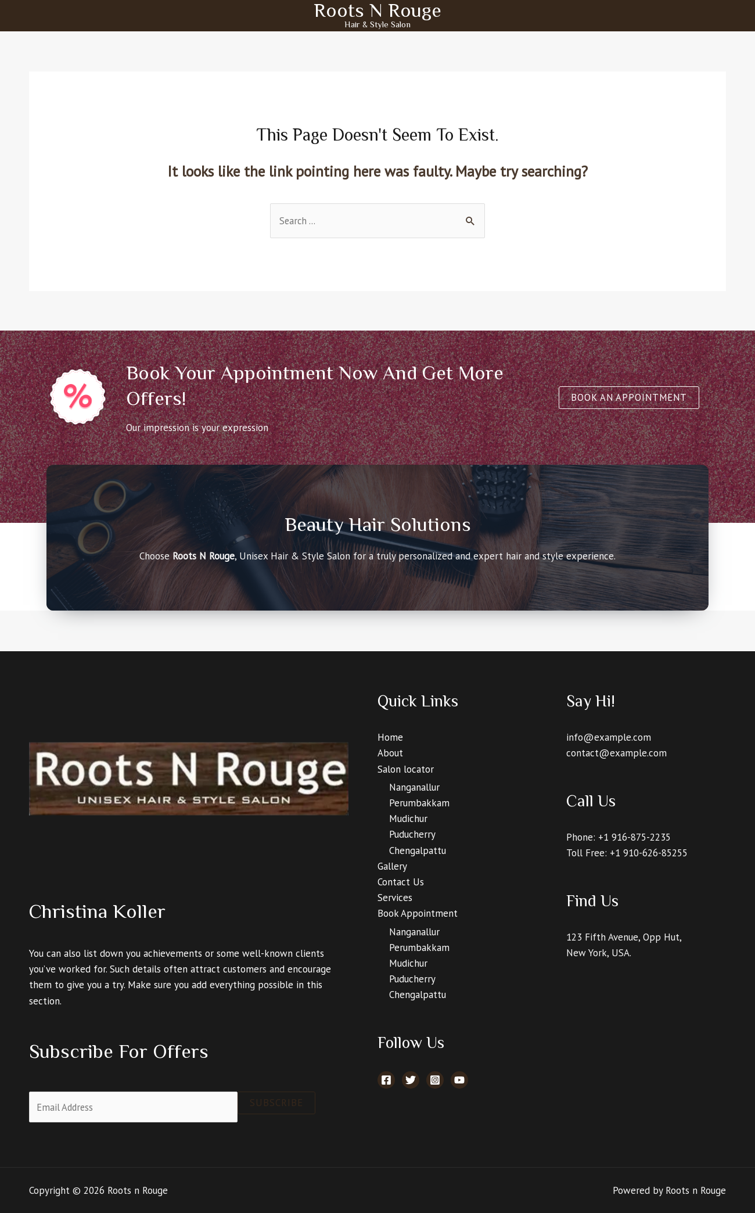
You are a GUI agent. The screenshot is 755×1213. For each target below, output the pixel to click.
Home (390, 737)
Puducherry (412, 834)
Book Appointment (418, 913)
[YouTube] (459, 1080)
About (390, 753)
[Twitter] (410, 1080)
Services (395, 898)
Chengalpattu (417, 851)
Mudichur (408, 819)
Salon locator (406, 769)
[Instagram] (435, 1080)
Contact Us (401, 882)
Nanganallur (414, 787)
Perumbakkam (419, 803)
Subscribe (276, 1103)
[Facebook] (386, 1080)
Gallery (392, 866)
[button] (627, 398)
